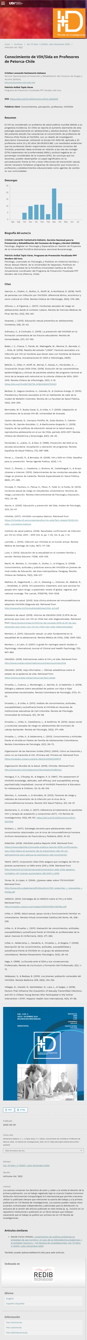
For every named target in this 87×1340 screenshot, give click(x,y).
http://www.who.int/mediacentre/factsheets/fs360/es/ (33, 769)
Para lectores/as (14, 1322)
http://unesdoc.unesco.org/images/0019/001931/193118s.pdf (35, 906)
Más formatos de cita (15, 1150)
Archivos (18, 44)
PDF (9, 1110)
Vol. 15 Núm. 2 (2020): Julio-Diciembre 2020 (48, 44)
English (10, 1298)
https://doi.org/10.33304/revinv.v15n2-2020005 (34, 99)
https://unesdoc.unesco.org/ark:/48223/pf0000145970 (33, 759)
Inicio (7, 44)
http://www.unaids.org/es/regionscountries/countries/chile (35, 663)
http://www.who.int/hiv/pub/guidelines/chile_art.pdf (32, 608)
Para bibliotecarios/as (16, 1332)
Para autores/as (14, 1327)
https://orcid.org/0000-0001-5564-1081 (20, 82)
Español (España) (15, 1303)
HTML (22, 1110)
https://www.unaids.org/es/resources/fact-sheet (30, 677)
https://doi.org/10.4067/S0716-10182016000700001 (30, 384)
